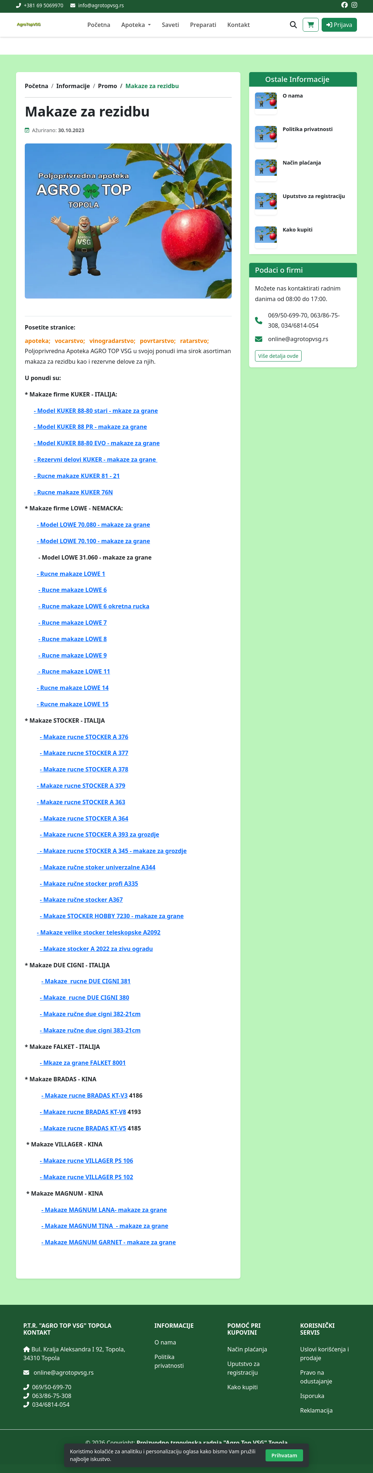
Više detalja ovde (278, 355)
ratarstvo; (194, 341)
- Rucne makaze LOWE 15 (73, 704)
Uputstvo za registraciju (314, 196)
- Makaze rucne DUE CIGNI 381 (86, 981)
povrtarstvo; (158, 341)
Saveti (170, 25)
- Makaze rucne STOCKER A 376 (84, 737)
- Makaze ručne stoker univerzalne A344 (98, 867)
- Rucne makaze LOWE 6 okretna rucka (93, 606)
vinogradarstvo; (113, 341)
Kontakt (238, 25)
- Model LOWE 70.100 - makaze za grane (93, 541)
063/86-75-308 (47, 1396)
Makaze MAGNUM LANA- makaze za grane (106, 1210)
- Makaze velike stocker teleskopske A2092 (98, 932)
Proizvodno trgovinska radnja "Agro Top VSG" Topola (212, 1443)
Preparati (203, 25)
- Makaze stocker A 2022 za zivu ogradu (96, 949)
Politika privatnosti (308, 129)
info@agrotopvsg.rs (101, 5)
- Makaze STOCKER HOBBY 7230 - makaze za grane (112, 916)
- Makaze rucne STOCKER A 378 (84, 769)
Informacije (73, 86)
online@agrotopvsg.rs (298, 339)
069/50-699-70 (47, 1387)
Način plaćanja (302, 162)
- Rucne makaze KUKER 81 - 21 (77, 476)
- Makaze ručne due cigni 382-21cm (90, 1014)
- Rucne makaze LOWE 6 (72, 590)
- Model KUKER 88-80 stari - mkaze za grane (96, 411)
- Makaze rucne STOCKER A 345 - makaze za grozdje (111, 851)
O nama (293, 95)
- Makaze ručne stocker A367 (81, 900)
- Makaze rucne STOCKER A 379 (81, 786)
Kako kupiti (298, 229)
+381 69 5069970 (43, 5)
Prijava (339, 25)
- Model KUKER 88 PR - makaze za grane (90, 427)
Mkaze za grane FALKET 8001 (84, 1063)
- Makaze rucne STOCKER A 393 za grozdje (99, 834)
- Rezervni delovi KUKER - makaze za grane (95, 459)
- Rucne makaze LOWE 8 (72, 639)
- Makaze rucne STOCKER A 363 (81, 802)
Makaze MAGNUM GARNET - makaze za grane (110, 1242)
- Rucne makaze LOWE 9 (72, 655)
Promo (107, 86)
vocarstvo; (70, 341)
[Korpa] (311, 25)
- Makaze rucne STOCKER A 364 (84, 818)
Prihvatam (284, 1455)
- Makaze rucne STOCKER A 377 (84, 753)
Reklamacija (316, 1410)
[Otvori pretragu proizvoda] (293, 25)
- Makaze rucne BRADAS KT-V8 (83, 1112)
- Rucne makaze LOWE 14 (73, 688)
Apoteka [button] (133, 25)
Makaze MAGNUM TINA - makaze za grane (106, 1226)
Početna (98, 25)
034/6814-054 (46, 1405)
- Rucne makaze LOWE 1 (71, 574)
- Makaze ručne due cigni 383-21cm (90, 1030)
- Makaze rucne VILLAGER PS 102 (86, 1177)
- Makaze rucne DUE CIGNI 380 (84, 998)
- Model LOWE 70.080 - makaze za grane (93, 525)
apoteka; (38, 341)
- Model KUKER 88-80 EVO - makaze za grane (97, 443)
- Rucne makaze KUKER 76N (73, 492)
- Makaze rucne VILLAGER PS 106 (86, 1161)
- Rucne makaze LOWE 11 (73, 671)
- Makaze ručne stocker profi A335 (89, 884)
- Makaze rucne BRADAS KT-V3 (85, 1095)
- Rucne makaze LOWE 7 (72, 623)
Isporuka (312, 1396)
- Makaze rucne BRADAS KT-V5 (83, 1128)
